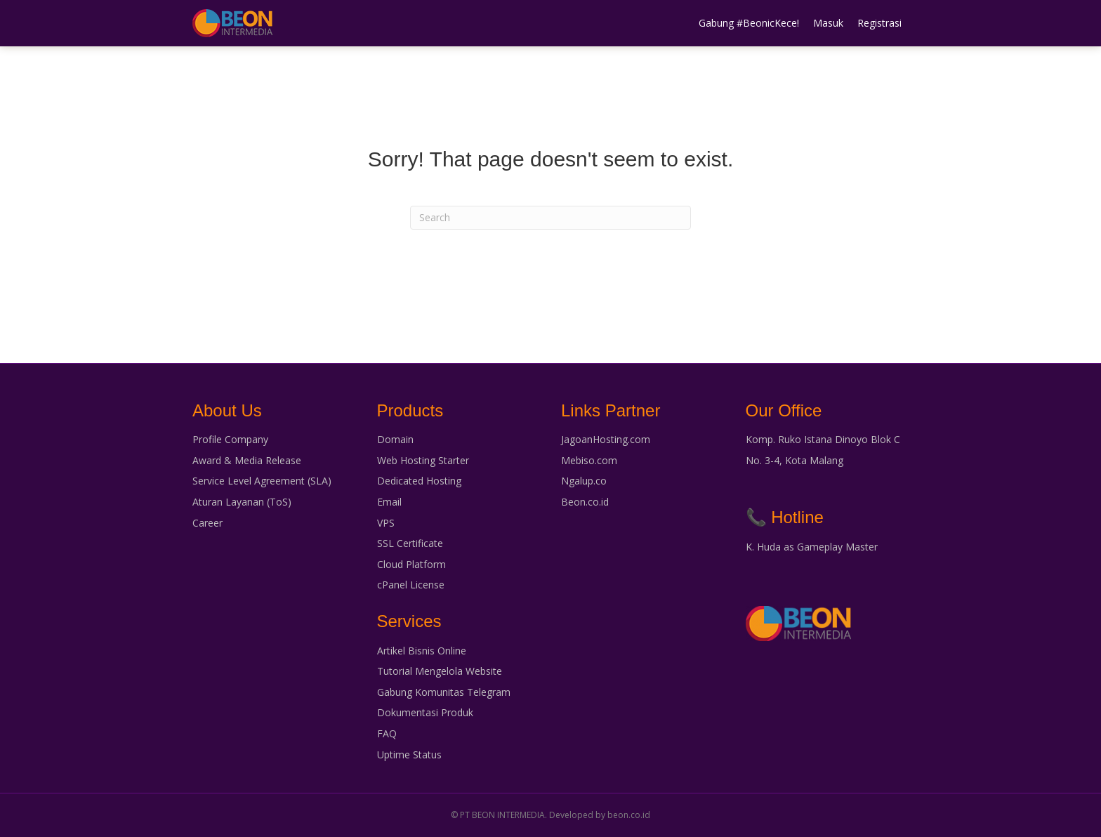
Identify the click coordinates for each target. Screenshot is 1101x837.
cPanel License (410, 584)
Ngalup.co (584, 480)
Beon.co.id (585, 501)
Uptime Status (409, 754)
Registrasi (879, 22)
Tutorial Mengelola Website (439, 671)
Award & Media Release (246, 460)
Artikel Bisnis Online (421, 650)
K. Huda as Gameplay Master (812, 546)
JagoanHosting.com (605, 439)
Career (207, 522)
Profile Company (230, 439)
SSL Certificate (410, 543)
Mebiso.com (589, 460)
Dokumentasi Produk (425, 712)
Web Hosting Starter (423, 460)
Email (389, 501)
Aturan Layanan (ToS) (241, 501)
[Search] (550, 218)
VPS (386, 522)
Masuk (828, 22)
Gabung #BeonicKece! (749, 22)
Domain (395, 439)
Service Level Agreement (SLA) (261, 480)
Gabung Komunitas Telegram (443, 692)
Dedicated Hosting (419, 480)
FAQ (387, 733)
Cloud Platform (411, 564)
